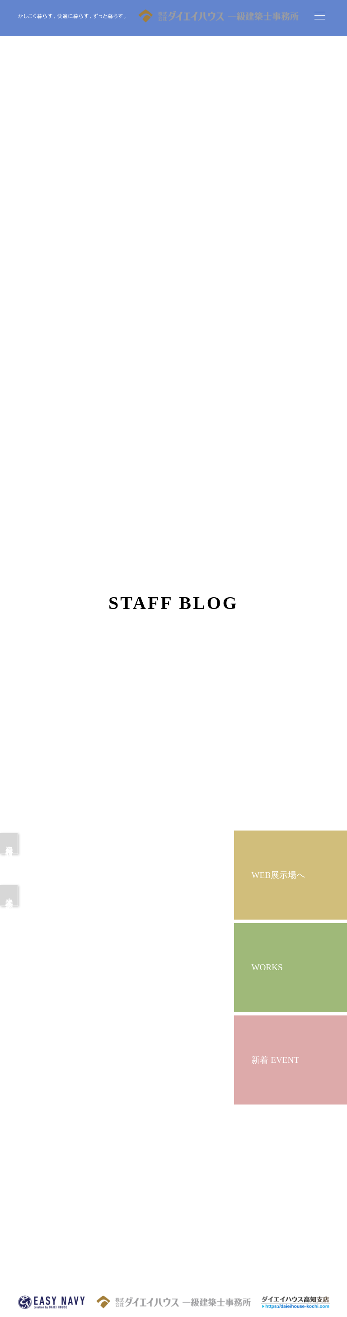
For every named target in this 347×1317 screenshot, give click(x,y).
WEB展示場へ (278, 875)
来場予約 (9, 895)
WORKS (266, 967)
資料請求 (9, 843)
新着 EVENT (275, 1060)
